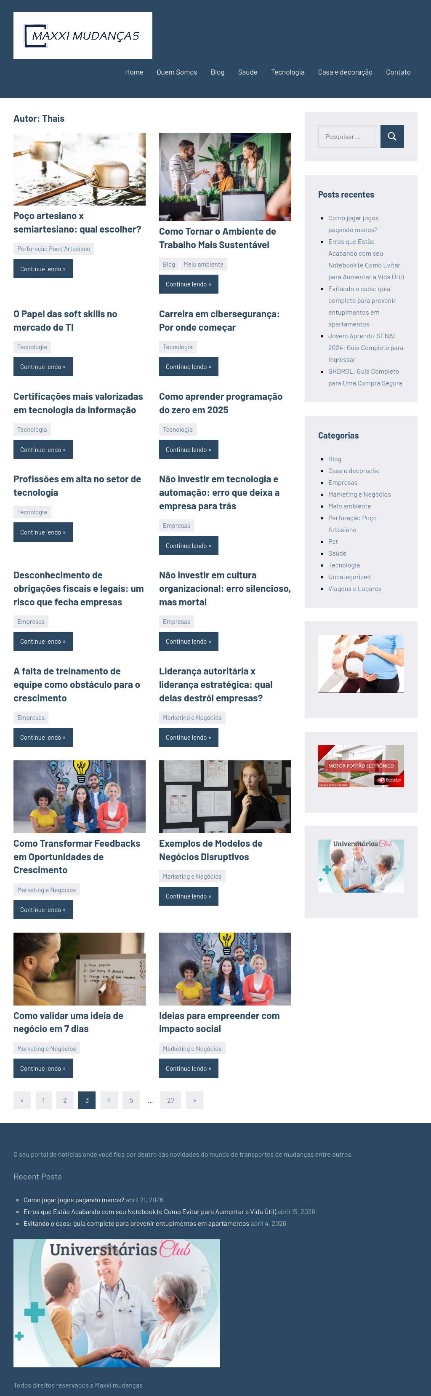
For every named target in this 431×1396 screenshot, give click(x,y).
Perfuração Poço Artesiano (53, 247)
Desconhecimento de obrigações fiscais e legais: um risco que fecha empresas (76, 584)
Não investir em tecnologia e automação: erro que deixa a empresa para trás (217, 489)
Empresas (176, 522)
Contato (398, 71)
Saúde (248, 71)
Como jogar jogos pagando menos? (74, 1191)
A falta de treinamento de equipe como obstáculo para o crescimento (74, 679)
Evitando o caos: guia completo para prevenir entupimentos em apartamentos (136, 1215)
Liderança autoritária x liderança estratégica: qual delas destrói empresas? (214, 679)
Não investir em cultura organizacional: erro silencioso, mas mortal (223, 584)
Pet (333, 541)
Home (134, 71)
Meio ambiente (203, 263)
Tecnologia (288, 71)
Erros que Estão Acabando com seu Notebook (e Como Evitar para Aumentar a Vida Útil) (150, 1203)
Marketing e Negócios (192, 711)
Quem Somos (177, 71)
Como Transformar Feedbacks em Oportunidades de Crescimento (74, 850)
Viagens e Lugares (354, 588)
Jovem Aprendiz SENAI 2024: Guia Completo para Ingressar (366, 347)
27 (170, 1092)
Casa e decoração (345, 71)
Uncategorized (349, 576)
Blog (218, 71)
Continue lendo (40, 268)
